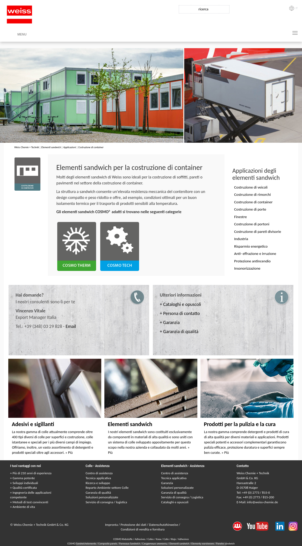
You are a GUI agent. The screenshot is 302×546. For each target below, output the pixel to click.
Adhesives (140, 539)
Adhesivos (183, 539)
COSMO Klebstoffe (122, 539)
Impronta (112, 525)
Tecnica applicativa (98, 478)
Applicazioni (69, 147)
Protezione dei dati (134, 525)
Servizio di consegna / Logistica (182, 497)
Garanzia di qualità (98, 492)
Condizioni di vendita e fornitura (142, 529)
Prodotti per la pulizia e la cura (240, 424)
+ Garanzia (170, 322)
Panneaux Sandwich (130, 543)
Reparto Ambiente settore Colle (107, 488)
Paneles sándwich (225, 543)
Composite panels (108, 543)
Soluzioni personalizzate (102, 497)
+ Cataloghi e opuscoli (180, 304)
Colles (150, 539)
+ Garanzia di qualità (179, 331)
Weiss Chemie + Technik (26, 147)
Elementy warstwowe (202, 543)
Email (71, 326)
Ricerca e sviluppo (98, 483)
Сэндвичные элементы (155, 543)
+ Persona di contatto (180, 313)
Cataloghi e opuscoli (174, 502)
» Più (69, 452)
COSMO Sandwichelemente (82, 543)
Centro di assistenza (99, 473)
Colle (166, 539)
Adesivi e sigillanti (33, 424)
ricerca (203, 9)
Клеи (158, 539)
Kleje (173, 539)
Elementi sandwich (51, 147)
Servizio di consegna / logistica (106, 502)
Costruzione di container (91, 147)
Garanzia (167, 483)
